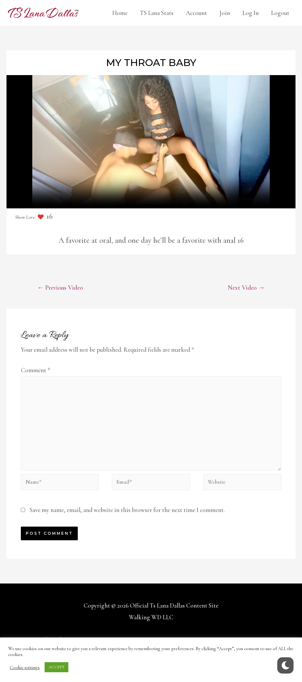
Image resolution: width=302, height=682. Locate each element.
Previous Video (62, 288)
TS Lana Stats (156, 13)
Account (196, 13)
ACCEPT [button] (56, 667)
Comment (35, 370)
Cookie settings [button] (25, 667)
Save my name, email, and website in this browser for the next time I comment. (127, 518)
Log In (250, 13)
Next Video (245, 288)
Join (224, 13)
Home (120, 13)
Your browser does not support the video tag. (151, 141)
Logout (280, 13)
